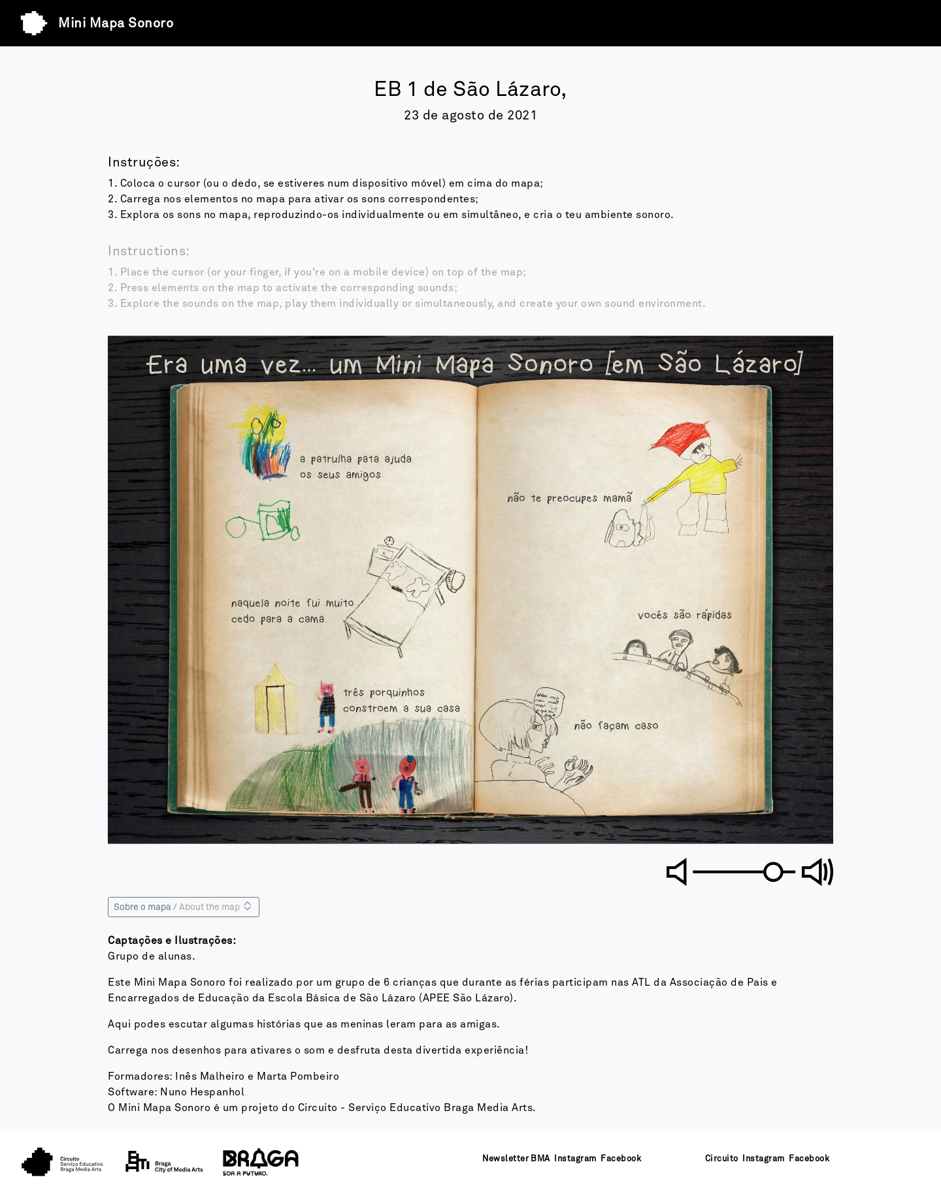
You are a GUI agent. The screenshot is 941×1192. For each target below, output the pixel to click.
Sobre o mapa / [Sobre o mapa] (184, 906)
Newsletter (505, 1159)
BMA (540, 1159)
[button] (288, 475)
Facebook (621, 1159)
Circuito (721, 1159)
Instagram (575, 1159)
